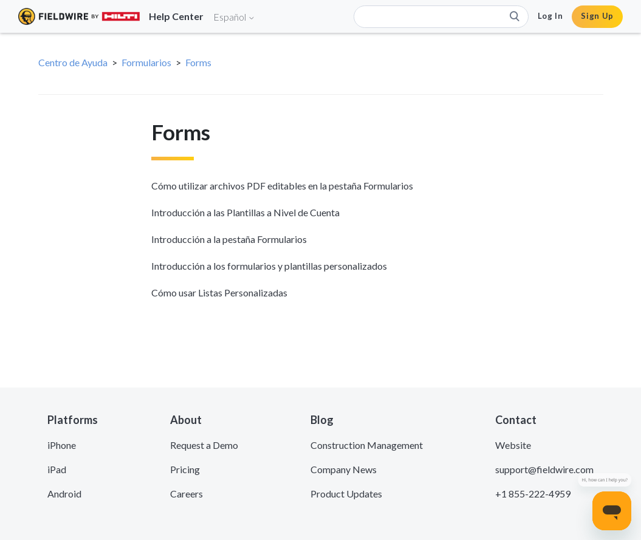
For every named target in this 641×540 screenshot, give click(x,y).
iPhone (61, 445)
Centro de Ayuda (73, 62)
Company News (343, 469)
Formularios (146, 62)
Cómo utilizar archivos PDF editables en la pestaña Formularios (282, 185)
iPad (56, 469)
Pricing (185, 469)
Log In (550, 16)
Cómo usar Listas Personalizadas (219, 292)
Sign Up (597, 16)
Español (234, 16)
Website (513, 445)
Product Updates (346, 493)
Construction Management (366, 445)
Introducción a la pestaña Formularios (229, 239)
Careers (186, 493)
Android (64, 493)
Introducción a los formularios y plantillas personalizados (269, 266)
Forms (198, 62)
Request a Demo (204, 445)
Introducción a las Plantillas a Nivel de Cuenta (245, 212)
